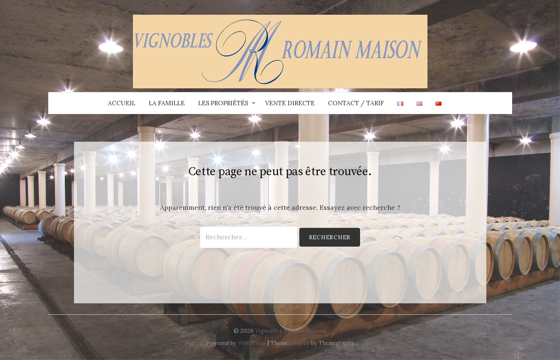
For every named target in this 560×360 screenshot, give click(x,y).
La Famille (167, 103)
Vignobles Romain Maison (291, 330)
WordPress (252, 342)
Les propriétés (223, 103)
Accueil (121, 103)
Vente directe (290, 103)
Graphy (300, 342)
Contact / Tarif (356, 103)
